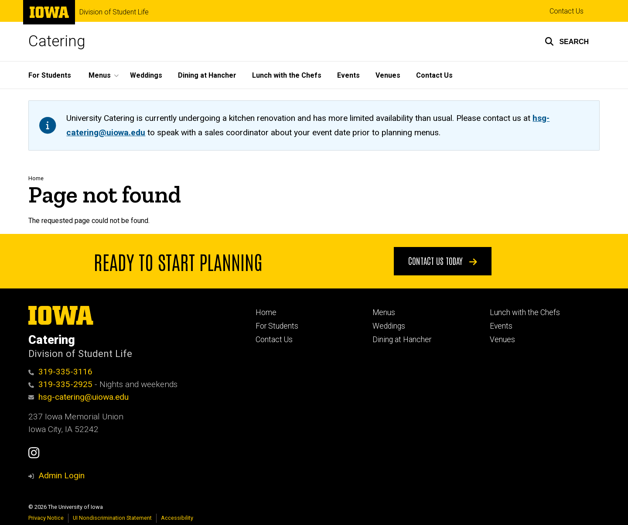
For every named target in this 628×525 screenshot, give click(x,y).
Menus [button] (100, 75)
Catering (56, 41)
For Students (49, 75)
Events (348, 75)
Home (36, 178)
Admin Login (61, 475)
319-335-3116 (60, 372)
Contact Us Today (442, 260)
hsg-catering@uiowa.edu (78, 397)
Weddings (146, 75)
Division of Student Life (114, 12)
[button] (567, 41)
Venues (387, 75)
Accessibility (177, 518)
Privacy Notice (46, 518)
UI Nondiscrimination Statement (112, 518)
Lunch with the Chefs (286, 75)
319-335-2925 (60, 384)
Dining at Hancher (207, 75)
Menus (383, 312)
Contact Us (567, 11)
